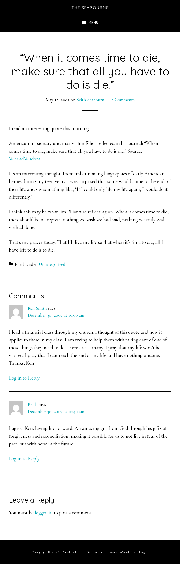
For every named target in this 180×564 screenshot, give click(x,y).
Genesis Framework (101, 552)
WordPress (128, 552)
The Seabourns (90, 7)
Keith (33, 404)
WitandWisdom (24, 159)
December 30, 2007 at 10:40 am (56, 411)
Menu (93, 22)
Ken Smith (37, 308)
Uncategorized (52, 264)
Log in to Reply (24, 378)
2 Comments (123, 100)
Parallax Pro (71, 552)
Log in (144, 552)
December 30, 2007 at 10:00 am (56, 315)
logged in (44, 513)
